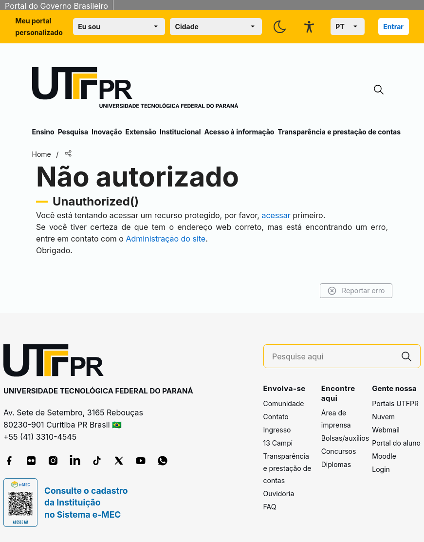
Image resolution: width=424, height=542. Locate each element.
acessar (275, 215)
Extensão (141, 132)
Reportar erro (356, 291)
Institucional (180, 132)
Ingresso (277, 430)
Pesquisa (73, 132)
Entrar (393, 26)
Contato (276, 416)
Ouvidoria (279, 493)
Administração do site (165, 238)
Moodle (384, 456)
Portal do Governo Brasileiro (56, 6)
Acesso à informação (239, 132)
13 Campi (278, 443)
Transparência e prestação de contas (339, 132)
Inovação (107, 132)
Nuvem (383, 416)
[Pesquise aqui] (332, 357)
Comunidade (283, 403)
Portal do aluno (396, 443)
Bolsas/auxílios (345, 438)
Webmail (386, 430)
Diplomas (336, 464)
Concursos (338, 451)
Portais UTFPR (395, 403)
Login (381, 469)
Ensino (43, 132)
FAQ (270, 507)
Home (41, 154)
